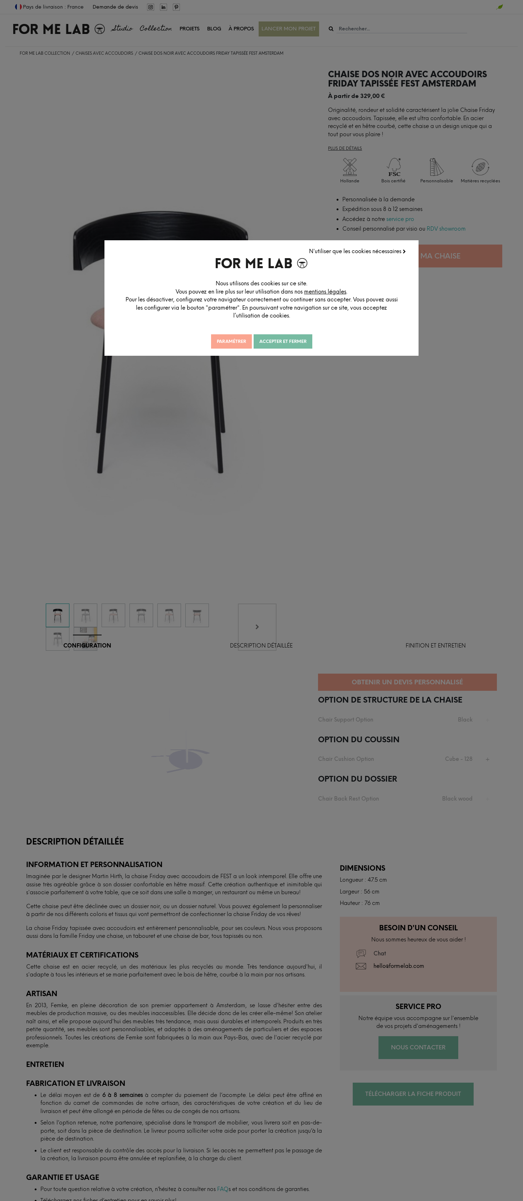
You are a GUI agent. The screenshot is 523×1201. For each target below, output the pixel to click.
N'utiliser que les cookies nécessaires (359, 249)
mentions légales (369, 289)
